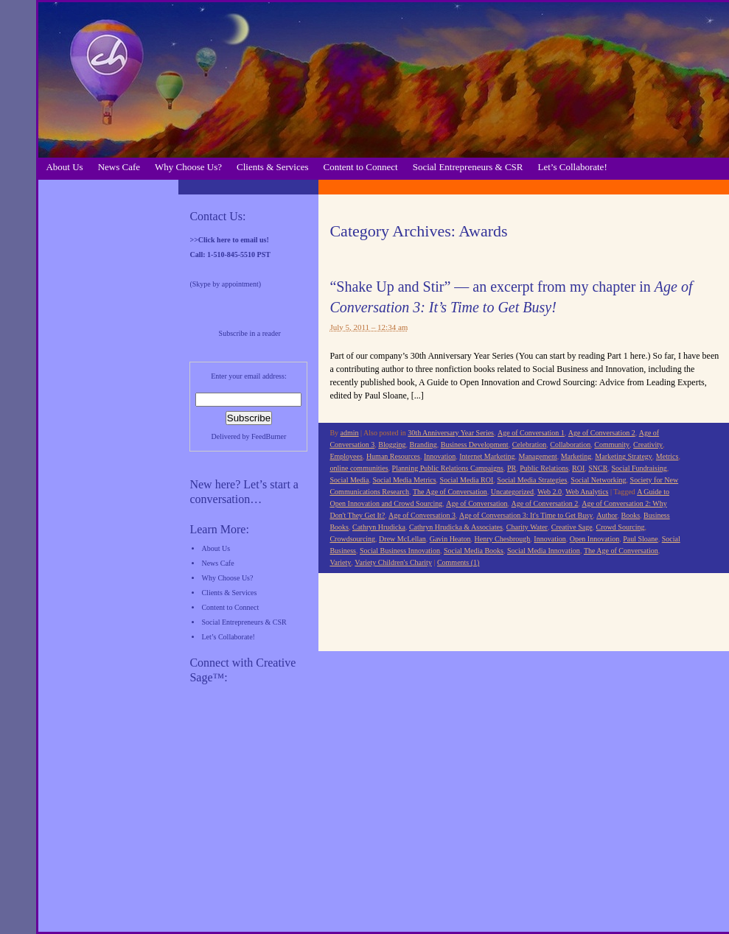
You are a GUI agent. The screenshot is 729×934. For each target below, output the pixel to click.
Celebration (529, 444)
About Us (64, 166)
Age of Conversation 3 (422, 515)
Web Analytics (586, 492)
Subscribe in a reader (250, 333)
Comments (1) (458, 562)
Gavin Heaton (450, 539)
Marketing (576, 456)
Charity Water (527, 527)
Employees (345, 456)
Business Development (475, 444)
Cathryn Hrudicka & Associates (456, 527)
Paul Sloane (640, 539)
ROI (578, 468)
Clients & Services (273, 166)
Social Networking (598, 480)
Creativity (648, 444)
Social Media (349, 480)
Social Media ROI (467, 480)
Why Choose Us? (188, 166)
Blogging (391, 444)
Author (606, 515)
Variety (340, 562)
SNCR (597, 468)
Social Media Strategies (532, 480)
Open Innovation (595, 539)
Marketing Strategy (623, 456)
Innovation (440, 456)
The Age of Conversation (450, 492)
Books (631, 515)
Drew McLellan (402, 539)
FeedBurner (268, 436)
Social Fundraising (638, 468)
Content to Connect (361, 166)
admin (350, 433)
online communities (358, 468)
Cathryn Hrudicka (378, 527)
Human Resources (393, 456)
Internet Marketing (487, 456)
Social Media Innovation (543, 551)
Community (611, 444)
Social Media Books (473, 551)
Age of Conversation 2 (601, 433)
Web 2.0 (549, 492)
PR (511, 468)
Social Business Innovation (400, 551)
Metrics (667, 456)
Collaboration (570, 444)
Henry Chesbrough (503, 539)
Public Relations (544, 468)
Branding (423, 444)
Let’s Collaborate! (572, 166)
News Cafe (119, 166)
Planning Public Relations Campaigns (447, 468)
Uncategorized (512, 492)
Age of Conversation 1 (531, 433)
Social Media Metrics (404, 480)
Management (538, 456)
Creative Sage (572, 527)
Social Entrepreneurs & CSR (468, 166)
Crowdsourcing (352, 539)
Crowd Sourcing (620, 527)
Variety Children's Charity (393, 562)
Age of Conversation (476, 503)
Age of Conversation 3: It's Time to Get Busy (526, 515)
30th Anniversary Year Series (451, 433)
